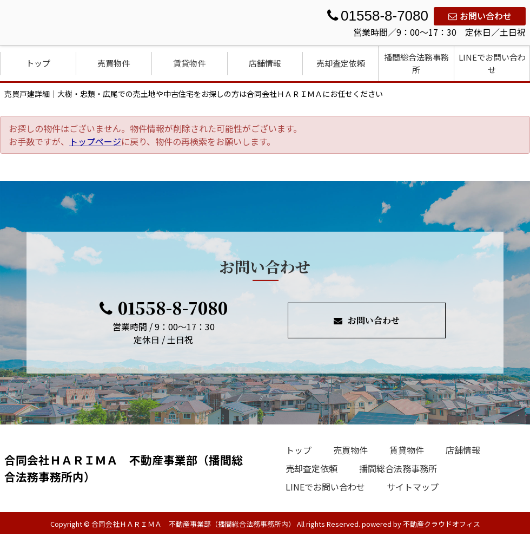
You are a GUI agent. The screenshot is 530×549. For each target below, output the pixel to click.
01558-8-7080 (164, 307)
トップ (38, 63)
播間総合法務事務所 (416, 63)
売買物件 (113, 63)
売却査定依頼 (340, 63)
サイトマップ (413, 486)
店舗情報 (265, 63)
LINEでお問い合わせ (492, 63)
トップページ (95, 141)
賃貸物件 (189, 63)
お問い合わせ (480, 15)
